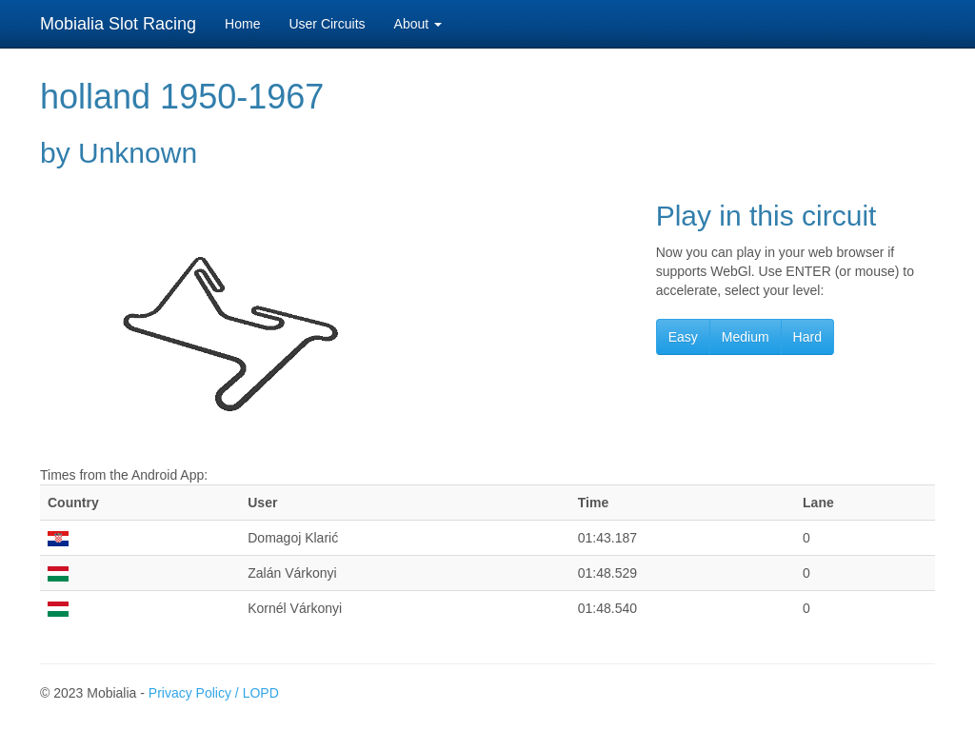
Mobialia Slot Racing (118, 23)
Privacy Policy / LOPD (214, 693)
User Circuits (327, 23)
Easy (683, 337)
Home (242, 23)
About (418, 23)
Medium (745, 337)
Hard (807, 337)
